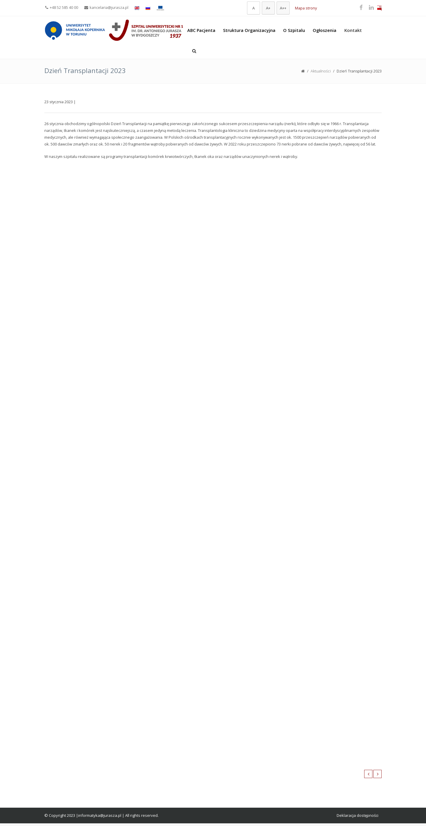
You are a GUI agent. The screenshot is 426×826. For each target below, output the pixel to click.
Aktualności (321, 71)
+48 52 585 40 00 (61, 7)
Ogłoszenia (324, 30)
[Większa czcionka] (268, 7)
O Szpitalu (294, 30)
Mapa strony (306, 8)
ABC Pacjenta (201, 30)
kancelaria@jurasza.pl (106, 7)
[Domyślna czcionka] (253, 7)
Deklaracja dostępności (357, 815)
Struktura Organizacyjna (249, 30)
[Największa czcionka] (283, 7)
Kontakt (353, 30)
